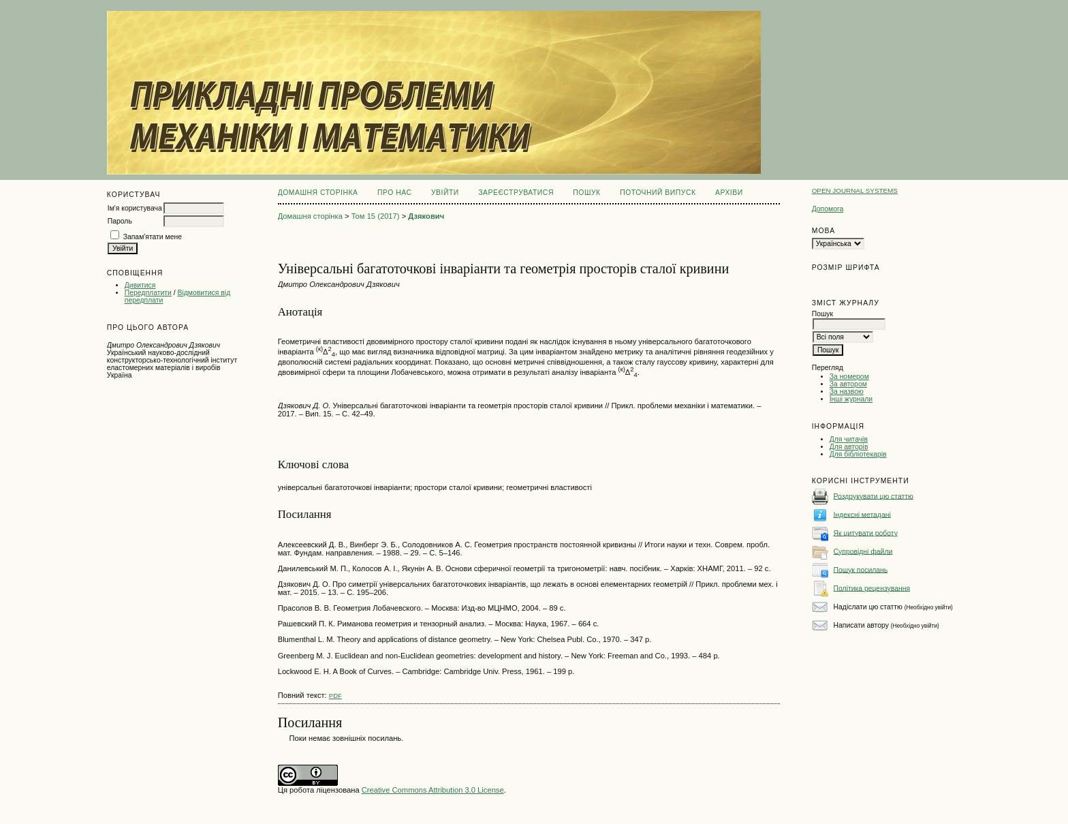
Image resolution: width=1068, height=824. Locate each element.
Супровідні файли (863, 551)
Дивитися (140, 285)
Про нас (394, 192)
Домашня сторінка (318, 192)
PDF (335, 695)
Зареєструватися (516, 192)
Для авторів (849, 447)
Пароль (120, 221)
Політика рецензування (872, 588)
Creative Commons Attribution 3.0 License (433, 790)
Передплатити (148, 292)
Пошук (586, 192)
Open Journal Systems (855, 190)
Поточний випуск (657, 192)
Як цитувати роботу (866, 532)
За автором (848, 384)
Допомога (828, 209)
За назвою (847, 391)
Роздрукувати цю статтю (873, 496)
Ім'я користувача (135, 208)
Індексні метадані (862, 514)
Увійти (445, 192)
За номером (849, 376)
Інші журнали (851, 399)
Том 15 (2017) (375, 216)
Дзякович (426, 216)
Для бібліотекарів (858, 454)
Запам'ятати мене (152, 237)
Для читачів (849, 439)
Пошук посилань (861, 569)
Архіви (729, 192)
